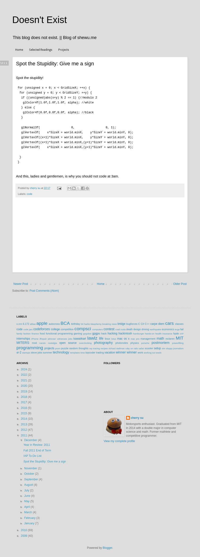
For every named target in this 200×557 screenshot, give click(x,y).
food (42, 331)
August (29, 482)
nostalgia (52, 341)
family (19, 331)
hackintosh (125, 331)
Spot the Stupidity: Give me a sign (45, 459)
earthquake (155, 327)
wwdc (159, 350)
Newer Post (20, 281)
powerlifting (178, 341)
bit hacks (85, 322)
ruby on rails (131, 346)
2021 (24, 378)
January (29, 521)
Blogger (107, 545)
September (31, 477)
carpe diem (157, 321)
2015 (24, 411)
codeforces (41, 327)
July (27, 488)
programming (29, 345)
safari (141, 346)
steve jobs (36, 350)
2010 (24, 528)
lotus (113, 336)
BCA (65, 321)
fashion (27, 331)
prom (57, 346)
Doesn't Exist (39, 20)
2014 (24, 416)
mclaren (170, 336)
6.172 (26, 321)
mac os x (123, 336)
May (27, 499)
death (129, 327)
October (29, 471)
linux (107, 336)
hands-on (149, 331)
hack (104, 331)
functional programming (59, 331)
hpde (176, 331)
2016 (24, 406)
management (147, 336)
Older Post (180, 281)
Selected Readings (40, 49)
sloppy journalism (175, 346)
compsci (82, 326)
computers (97, 327)
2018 (24, 394)
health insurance (163, 331)
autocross (54, 321)
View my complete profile (119, 439)
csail (118, 327)
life (101, 336)
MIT (180, 335)
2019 (24, 389)
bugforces (131, 321)
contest (109, 327)
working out (149, 350)
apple (42, 321)
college (55, 327)
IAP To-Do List (32, 453)
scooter (149, 346)
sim (163, 346)
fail (182, 327)
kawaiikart (79, 336)
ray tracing (94, 346)
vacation (109, 350)
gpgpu (96, 331)
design (137, 327)
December (31, 438)
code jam (28, 327)
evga (177, 327)
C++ (147, 321)
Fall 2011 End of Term (37, 448)
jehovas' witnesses (57, 336)
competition (67, 327)
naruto (42, 341)
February (30, 516)
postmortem (160, 340)
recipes (104, 346)
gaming (78, 331)
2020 (24, 383)
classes (179, 321)
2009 (24, 533)
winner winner (126, 350)
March (28, 510)
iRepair (43, 336)
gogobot (87, 331)
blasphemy (96, 322)
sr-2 (18, 350)
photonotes (121, 340)
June (27, 493)
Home (19, 49)
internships (23, 336)
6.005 (19, 322)
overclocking (85, 341)
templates (75, 350)
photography (103, 340)
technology (61, 350)
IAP (182, 331)
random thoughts (78, 346)
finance (35, 331)
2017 (24, 400)
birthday (75, 321)
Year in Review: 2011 (37, 442)
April (27, 504)
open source (67, 340)
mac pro (135, 336)
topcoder (90, 350)
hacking (112, 331)
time (82, 350)
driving (145, 327)
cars (169, 321)
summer (47, 350)
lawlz (92, 335)
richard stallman (116, 346)
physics (134, 340)
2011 (24, 433)
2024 (24, 367)
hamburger (138, 331)
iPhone (34, 336)
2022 (24, 372)
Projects (63, 49)
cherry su (137, 415)
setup (157, 346)
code (29, 191)
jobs (70, 336)
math (160, 336)
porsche (145, 341)
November (31, 466)
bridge (121, 321)
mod (34, 340)
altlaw (33, 322)
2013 (24, 422)
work (140, 350)
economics (168, 327)
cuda (123, 327)
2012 (24, 427)
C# (142, 321)
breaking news (109, 322)
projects (49, 346)
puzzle (64, 346)
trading (100, 350)
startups (26, 350)
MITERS (22, 340)
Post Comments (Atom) (44, 288)
